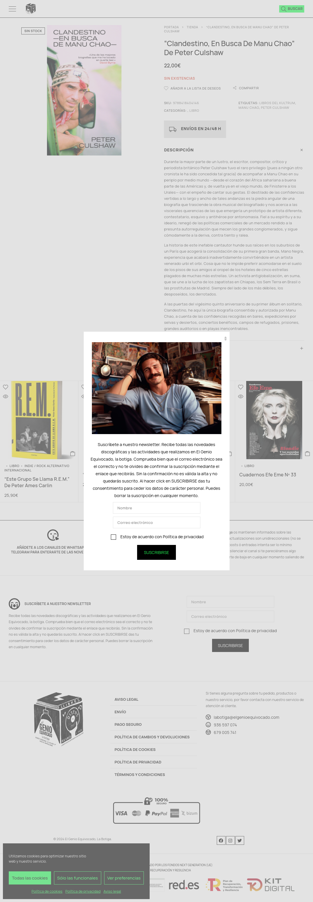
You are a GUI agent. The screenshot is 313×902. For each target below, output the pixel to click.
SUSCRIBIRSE (156, 552)
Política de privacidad (183, 536)
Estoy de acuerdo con (157, 537)
